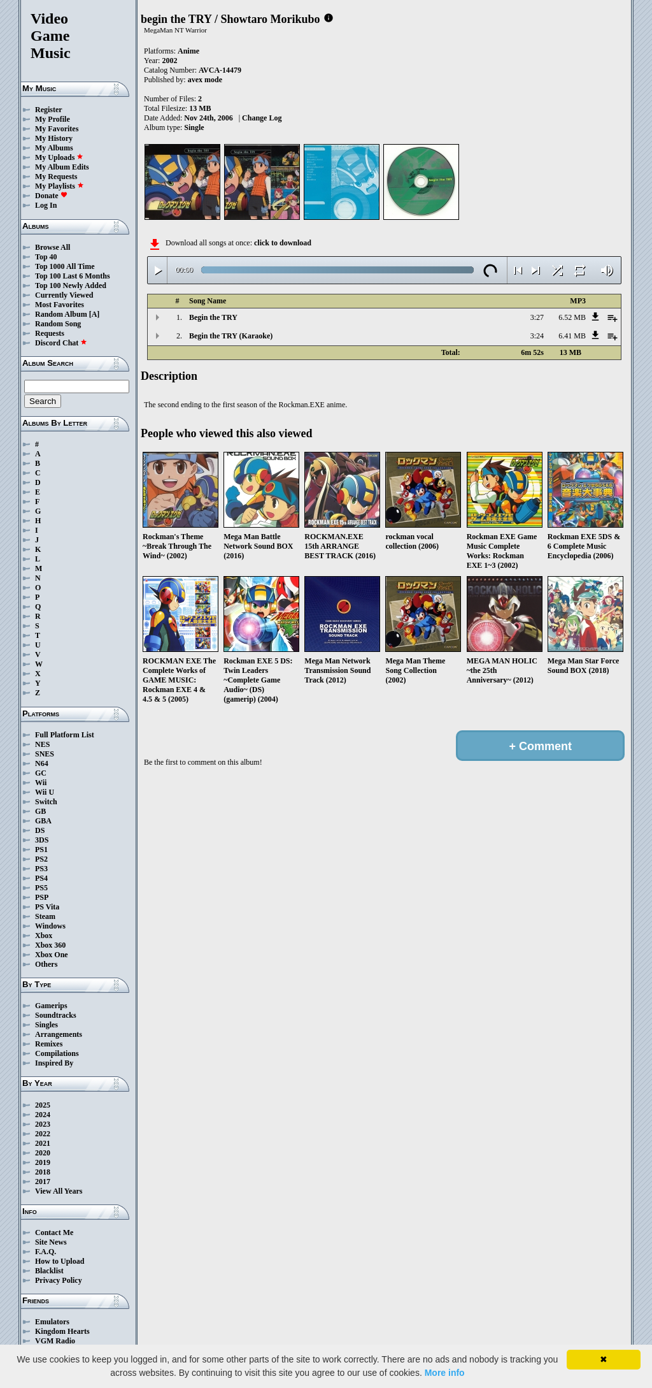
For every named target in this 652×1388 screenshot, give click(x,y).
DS (40, 830)
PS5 (41, 887)
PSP (41, 897)
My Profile (52, 119)
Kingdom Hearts (62, 1331)
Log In (46, 205)
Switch (46, 801)
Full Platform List (64, 734)
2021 (42, 1143)
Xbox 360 (50, 945)
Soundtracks (55, 1015)
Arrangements (58, 1034)
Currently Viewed (64, 295)
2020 (42, 1152)
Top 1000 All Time (64, 266)
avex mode (205, 79)
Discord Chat (61, 342)
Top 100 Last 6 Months (72, 275)
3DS (41, 839)
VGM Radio (55, 1340)
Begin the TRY (213, 317)
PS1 (41, 849)
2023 (42, 1124)
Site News (51, 1242)
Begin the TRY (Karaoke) (231, 335)
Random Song (58, 323)
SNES (44, 753)
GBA (43, 820)
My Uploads (59, 157)
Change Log (261, 117)
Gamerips (51, 1005)
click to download (282, 242)
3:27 (537, 317)
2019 (42, 1162)
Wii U (44, 792)
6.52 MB (572, 317)
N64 (41, 763)
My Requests (56, 176)
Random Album (61, 314)
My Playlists (59, 186)
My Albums (54, 147)
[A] (94, 314)
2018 (42, 1172)
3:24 (537, 335)
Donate (51, 195)
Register (48, 109)
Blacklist (49, 1270)
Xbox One (51, 954)
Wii (40, 782)
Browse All (52, 247)
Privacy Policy (58, 1280)
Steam (45, 916)
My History (54, 138)
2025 (42, 1105)
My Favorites (56, 128)
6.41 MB (572, 335)
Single (194, 127)
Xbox (43, 935)
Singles (46, 1024)
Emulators (52, 1321)
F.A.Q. (45, 1251)
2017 (42, 1181)
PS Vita (47, 906)
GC (40, 773)
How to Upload (59, 1261)
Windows (50, 926)
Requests (49, 333)
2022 (42, 1133)
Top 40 (46, 256)
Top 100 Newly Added (70, 285)
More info (445, 1373)
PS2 (41, 859)
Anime (188, 51)
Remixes (48, 1043)
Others (46, 964)
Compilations (57, 1053)
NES (42, 744)
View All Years (58, 1191)
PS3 (41, 868)
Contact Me (54, 1232)
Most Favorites (59, 304)
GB (40, 811)
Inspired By (54, 1063)
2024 (42, 1114)
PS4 (41, 878)
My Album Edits (62, 167)
